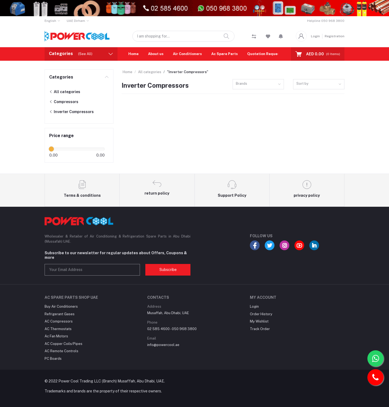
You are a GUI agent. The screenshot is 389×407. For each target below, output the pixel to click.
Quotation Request (264, 54)
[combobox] (258, 84)
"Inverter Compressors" (187, 72)
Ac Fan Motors (56, 336)
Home (133, 54)
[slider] (51, 149)
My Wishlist (259, 321)
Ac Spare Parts (224, 54)
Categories (61, 77)
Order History (261, 314)
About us (155, 54)
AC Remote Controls (61, 351)
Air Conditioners (187, 54)
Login (315, 36)
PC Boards (53, 359)
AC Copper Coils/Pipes (63, 344)
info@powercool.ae (163, 345)
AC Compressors (59, 321)
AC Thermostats (58, 329)
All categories (64, 92)
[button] (281, 36)
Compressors (63, 102)
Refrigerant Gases (60, 314)
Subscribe (168, 269)
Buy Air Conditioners (61, 306)
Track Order (260, 329)
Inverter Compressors (71, 112)
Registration (334, 36)
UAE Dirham (76, 21)
